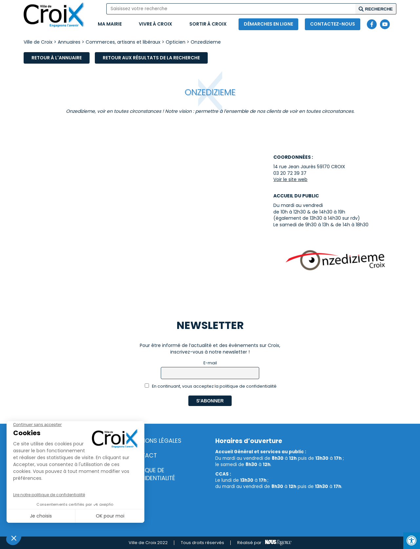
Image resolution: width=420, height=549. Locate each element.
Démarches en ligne (268, 24)
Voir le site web (290, 179)
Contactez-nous (332, 24)
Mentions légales (155, 441)
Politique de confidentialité (152, 474)
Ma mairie (110, 24)
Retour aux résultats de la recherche (151, 57)
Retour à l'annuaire (57, 57)
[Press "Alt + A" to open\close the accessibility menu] (411, 540)
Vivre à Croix (155, 24)
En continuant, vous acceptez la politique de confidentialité (211, 386)
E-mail (210, 363)
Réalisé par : (264, 543)
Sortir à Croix (208, 24)
